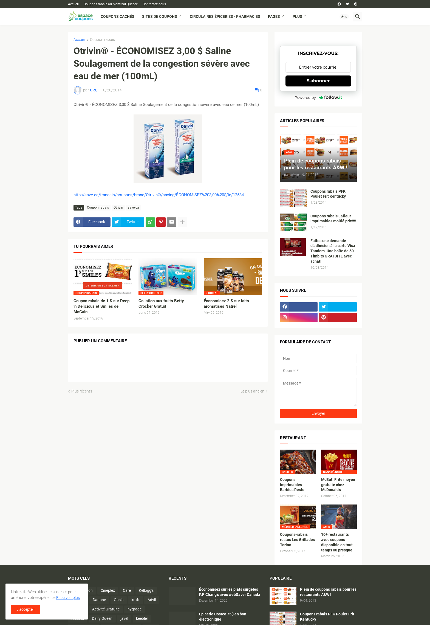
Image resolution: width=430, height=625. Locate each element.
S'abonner (318, 80)
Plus (297, 16)
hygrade (135, 609)
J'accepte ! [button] (25, 609)
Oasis (118, 600)
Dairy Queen (102, 618)
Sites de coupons (159, 16)
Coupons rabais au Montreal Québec (111, 4)
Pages (274, 16)
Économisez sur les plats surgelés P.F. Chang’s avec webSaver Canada (229, 592)
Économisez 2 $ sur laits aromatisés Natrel (226, 303)
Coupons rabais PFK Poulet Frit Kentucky (328, 194)
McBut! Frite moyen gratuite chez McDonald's (338, 484)
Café (127, 590)
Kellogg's (146, 590)
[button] (344, 16)
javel (124, 618)
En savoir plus (68, 597)
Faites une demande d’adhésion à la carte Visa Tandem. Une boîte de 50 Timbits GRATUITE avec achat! (332, 251)
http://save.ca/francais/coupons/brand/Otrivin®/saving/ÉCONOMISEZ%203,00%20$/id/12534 (158, 194)
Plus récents (81, 391)
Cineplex (108, 590)
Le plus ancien (252, 391)
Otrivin (118, 207)
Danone (99, 600)
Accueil (73, 4)
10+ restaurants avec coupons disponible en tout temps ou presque (337, 542)
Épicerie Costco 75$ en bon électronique (222, 616)
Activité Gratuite (106, 609)
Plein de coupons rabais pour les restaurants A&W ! (328, 592)
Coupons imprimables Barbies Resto (292, 484)
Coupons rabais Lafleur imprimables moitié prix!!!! (333, 218)
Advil (152, 600)
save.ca (133, 207)
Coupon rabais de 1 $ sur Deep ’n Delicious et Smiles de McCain (101, 306)
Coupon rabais (102, 40)
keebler (142, 618)
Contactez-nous (154, 4)
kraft (135, 600)
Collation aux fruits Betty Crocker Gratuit (161, 303)
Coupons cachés (117, 16)
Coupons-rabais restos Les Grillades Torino (297, 539)
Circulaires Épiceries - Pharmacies (225, 16)
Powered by (318, 97)
